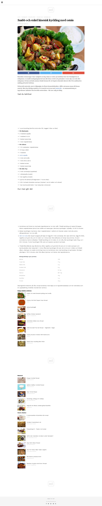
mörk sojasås (23, 155)
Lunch (19, 17)
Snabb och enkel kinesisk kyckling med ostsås (39, 293)
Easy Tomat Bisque (32, 391)
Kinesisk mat (40, 17)
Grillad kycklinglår (31, 307)
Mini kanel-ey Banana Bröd (34, 456)
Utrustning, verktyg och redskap (35, 398)
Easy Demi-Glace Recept (33, 442)
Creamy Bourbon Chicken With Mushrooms (38, 334)
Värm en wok (23, 236)
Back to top (51, 498)
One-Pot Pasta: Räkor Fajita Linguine (36, 449)
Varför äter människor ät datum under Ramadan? (40, 436)
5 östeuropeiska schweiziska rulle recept (38, 415)
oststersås (59, 88)
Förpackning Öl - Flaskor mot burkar (36, 429)
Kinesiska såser (32, 17)
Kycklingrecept (47, 17)
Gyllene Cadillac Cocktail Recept (35, 385)
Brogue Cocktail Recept (33, 378)
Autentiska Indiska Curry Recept (35, 321)
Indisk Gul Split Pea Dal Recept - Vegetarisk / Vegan (41, 327)
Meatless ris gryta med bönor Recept (37, 463)
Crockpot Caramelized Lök (34, 422)
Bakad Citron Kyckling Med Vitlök (35, 341)
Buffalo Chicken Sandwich (34, 314)
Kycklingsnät (24, 17)
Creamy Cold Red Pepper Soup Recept (37, 300)
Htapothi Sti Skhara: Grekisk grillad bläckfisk (38, 405)
